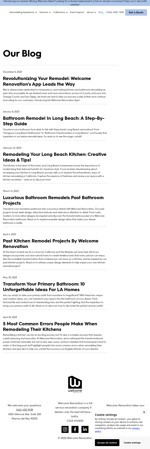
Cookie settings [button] (132, 442)
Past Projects (77, 12)
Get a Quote (136, 12)
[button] (24, 12)
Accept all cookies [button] (107, 442)
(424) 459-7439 (115, 12)
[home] (3, 12)
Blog (101, 12)
